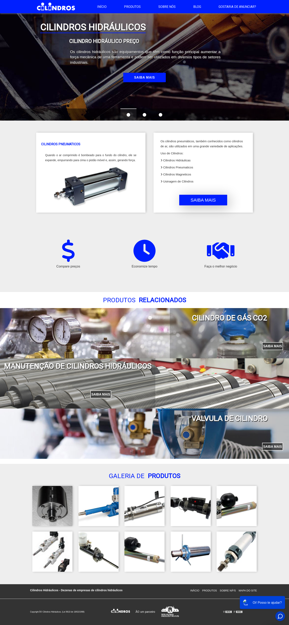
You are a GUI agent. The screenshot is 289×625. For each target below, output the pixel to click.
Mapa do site (248, 590)
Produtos (132, 7)
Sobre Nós (167, 7)
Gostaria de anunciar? (237, 7)
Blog (197, 7)
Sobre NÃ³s (228, 590)
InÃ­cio (194, 590)
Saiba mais (144, 77)
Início (102, 7)
